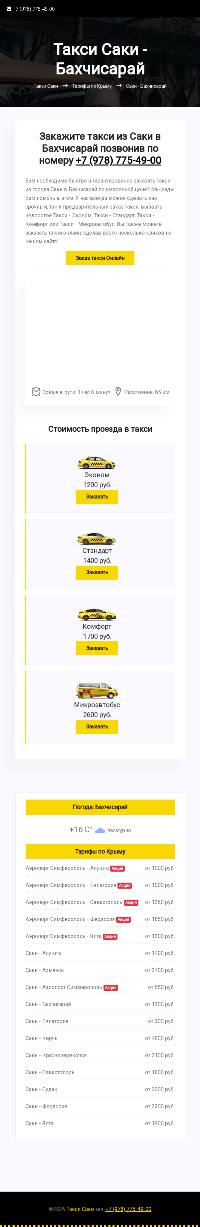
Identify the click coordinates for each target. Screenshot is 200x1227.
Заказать (97, 497)
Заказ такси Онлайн (100, 258)
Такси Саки (80, 1209)
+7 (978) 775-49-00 (34, 8)
